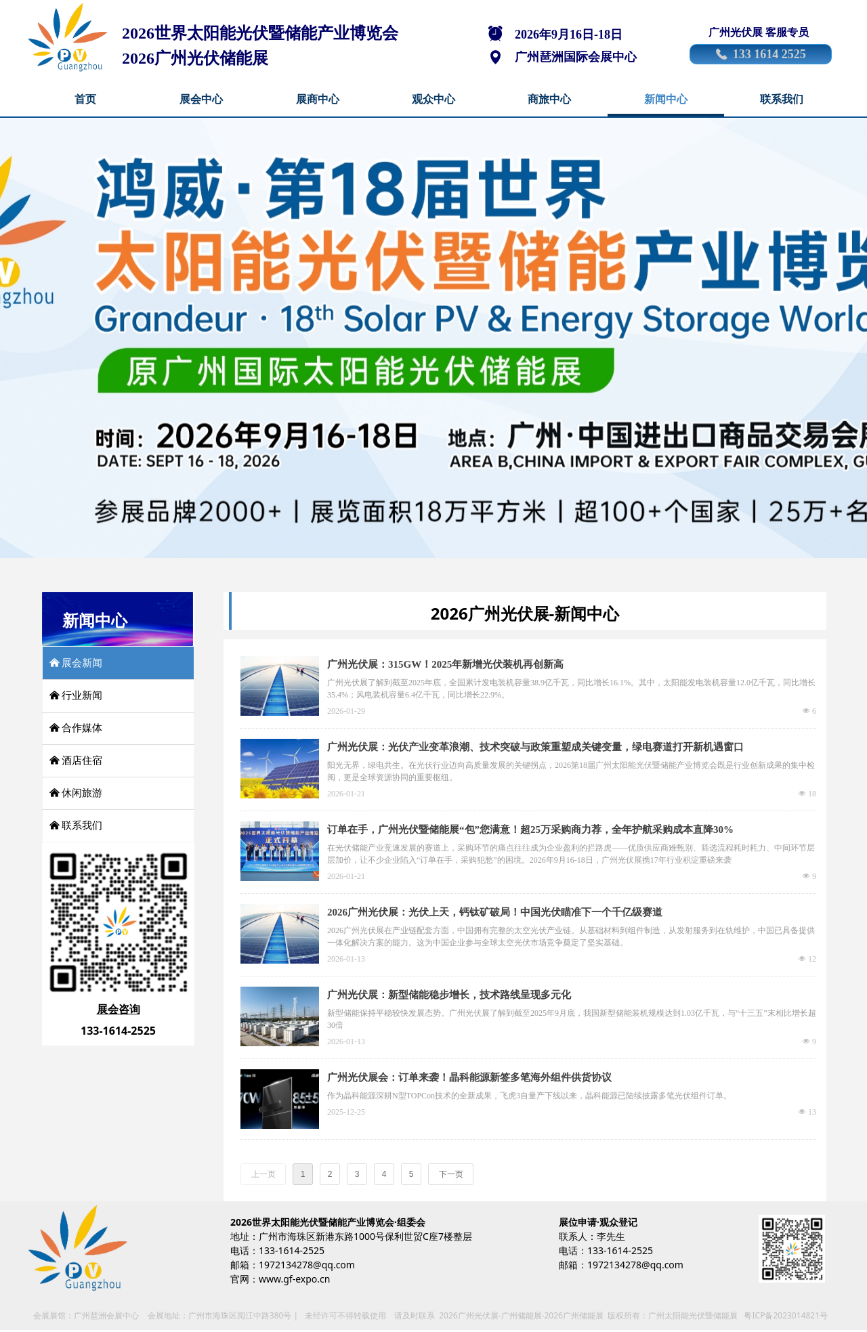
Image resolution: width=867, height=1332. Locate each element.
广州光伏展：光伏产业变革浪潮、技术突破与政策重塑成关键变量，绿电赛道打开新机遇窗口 (535, 747)
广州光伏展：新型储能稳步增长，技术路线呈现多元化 (449, 994)
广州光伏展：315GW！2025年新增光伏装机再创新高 (445, 664)
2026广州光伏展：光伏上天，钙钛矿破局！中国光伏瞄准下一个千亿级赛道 (494, 912)
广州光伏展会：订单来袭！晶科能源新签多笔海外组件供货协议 (469, 1077)
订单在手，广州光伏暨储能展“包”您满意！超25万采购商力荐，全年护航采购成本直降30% (530, 829)
